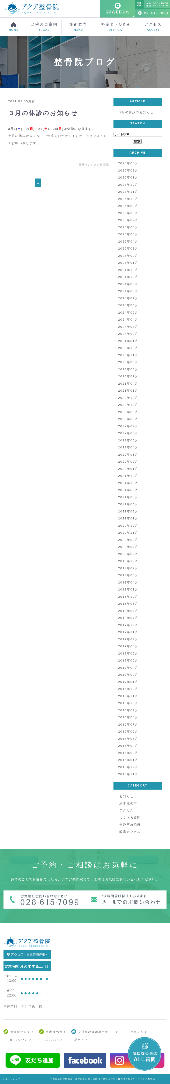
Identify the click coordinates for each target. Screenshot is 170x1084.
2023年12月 (128, 348)
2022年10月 (128, 404)
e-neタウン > (20, 1039)
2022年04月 (128, 447)
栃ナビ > (81, 1039)
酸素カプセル (130, 831)
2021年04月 (128, 504)
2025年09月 (128, 206)
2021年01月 (128, 518)
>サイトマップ (11, 1079)
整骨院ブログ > (22, 1032)
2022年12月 (128, 397)
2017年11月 (128, 632)
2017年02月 (128, 674)
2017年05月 (128, 660)
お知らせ (126, 796)
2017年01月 (128, 682)
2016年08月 (128, 717)
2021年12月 (128, 475)
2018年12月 (128, 596)
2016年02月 (128, 753)
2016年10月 (128, 703)
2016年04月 (128, 745)
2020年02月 (128, 554)
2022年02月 (128, 461)
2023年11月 (128, 355)
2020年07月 (128, 546)
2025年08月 (128, 213)
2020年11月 (128, 532)
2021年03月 (128, 511)
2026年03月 (128, 163)
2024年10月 (128, 277)
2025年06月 (128, 227)
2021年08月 (128, 497)
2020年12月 (128, 525)
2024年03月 (128, 326)
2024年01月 (128, 341)
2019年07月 (128, 568)
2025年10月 (128, 199)
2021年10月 (128, 483)
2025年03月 (128, 248)
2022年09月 (128, 412)
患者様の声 (128, 803)
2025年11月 (128, 191)
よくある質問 (130, 817)
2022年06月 (128, 433)
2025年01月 (128, 262)
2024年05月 (128, 312)
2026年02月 (128, 170)
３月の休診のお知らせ (43, 113)
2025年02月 (128, 255)
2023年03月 (128, 390)
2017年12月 (128, 625)
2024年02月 (128, 333)
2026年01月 (128, 177)
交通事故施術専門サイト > (98, 1032)
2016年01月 (128, 760)
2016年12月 (128, 689)
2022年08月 (128, 419)
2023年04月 (128, 383)
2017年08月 (128, 646)
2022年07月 (128, 426)
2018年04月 (128, 618)
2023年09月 (128, 362)
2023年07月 (128, 376)
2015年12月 (128, 767)
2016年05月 (128, 738)
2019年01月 (128, 589)
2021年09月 (128, 490)
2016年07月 (128, 724)
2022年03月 (128, 454)
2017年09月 (128, 639)
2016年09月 (128, 710)
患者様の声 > (56, 1032)
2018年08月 (128, 603)
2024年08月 (128, 291)
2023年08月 (128, 369)
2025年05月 (128, 234)
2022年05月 (128, 440)
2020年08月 (128, 539)
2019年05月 (128, 575)
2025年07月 (128, 220)
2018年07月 (128, 611)
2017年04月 (128, 667)
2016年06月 (128, 731)
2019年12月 (128, 561)
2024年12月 (128, 270)
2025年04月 (128, 241)
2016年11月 (128, 696)
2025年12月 (128, 184)
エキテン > (139, 1032)
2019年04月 (128, 582)
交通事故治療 (130, 824)
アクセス (153, 27)
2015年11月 (128, 774)
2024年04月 (128, 319)
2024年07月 (128, 298)
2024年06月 (128, 305)
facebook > (52, 1039)
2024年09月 (128, 284)
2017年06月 (128, 653)
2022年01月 (128, 468)
